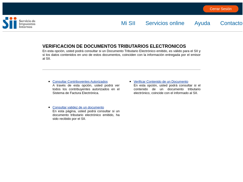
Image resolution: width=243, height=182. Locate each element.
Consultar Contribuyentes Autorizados (80, 81)
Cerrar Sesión (221, 9)
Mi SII (128, 23)
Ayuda (202, 23)
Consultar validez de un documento (78, 107)
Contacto (231, 23)
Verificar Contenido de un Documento (161, 81)
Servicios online (164, 23)
